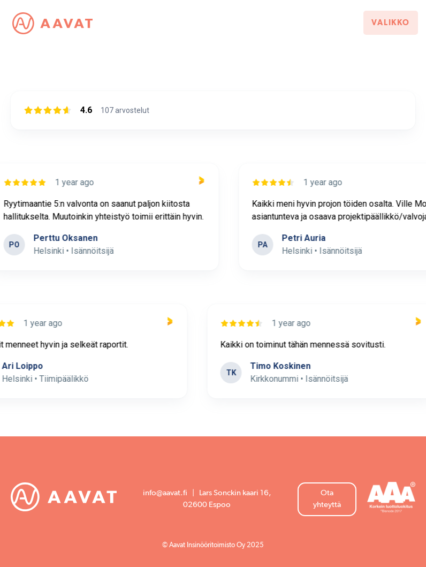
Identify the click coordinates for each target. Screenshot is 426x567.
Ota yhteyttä (327, 499)
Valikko (390, 23)
